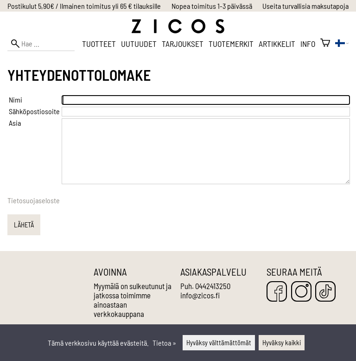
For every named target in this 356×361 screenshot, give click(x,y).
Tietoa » (164, 342)
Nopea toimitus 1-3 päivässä (212, 5)
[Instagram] (301, 292)
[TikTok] (325, 292)
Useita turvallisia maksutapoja (305, 5)
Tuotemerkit (231, 44)
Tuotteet (99, 44)
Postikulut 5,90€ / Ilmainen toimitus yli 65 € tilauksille (84, 5)
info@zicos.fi (200, 295)
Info (307, 44)
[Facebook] (277, 292)
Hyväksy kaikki (281, 343)
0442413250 (212, 285)
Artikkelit (277, 44)
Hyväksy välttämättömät (218, 343)
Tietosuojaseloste (33, 200)
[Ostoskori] (325, 44)
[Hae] (41, 43)
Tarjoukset (182, 44)
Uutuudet (139, 44)
